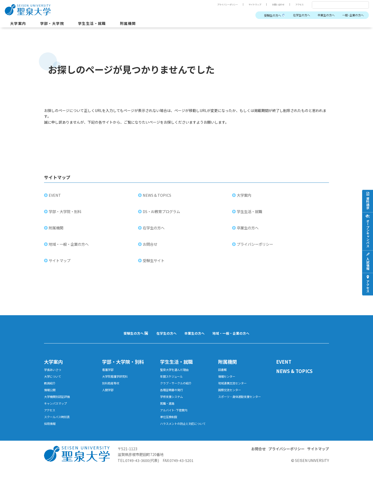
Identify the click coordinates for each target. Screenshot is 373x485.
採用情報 (51, 434)
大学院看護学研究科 (117, 382)
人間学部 (109, 397)
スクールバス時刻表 (59, 427)
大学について (54, 382)
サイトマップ (248, 4)
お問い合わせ (274, 4)
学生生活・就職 (100, 24)
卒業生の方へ (321, 15)
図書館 (223, 374)
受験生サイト (154, 264)
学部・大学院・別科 (65, 215)
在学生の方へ (293, 15)
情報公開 (51, 397)
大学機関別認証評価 (59, 404)
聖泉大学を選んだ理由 (177, 374)
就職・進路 (168, 412)
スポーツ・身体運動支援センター (243, 404)
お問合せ (150, 247)
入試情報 (367, 263)
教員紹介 (51, 389)
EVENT (55, 198)
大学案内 (19, 24)
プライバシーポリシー (216, 4)
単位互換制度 (170, 427)
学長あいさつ (54, 374)
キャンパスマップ (57, 412)
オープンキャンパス (367, 233)
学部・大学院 (56, 24)
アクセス (298, 4)
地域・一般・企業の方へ (69, 247)
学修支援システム (173, 404)
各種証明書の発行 (173, 397)
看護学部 (109, 374)
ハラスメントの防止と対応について (185, 437)
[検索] (334, 5)
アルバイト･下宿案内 (176, 419)
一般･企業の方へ (351, 15)
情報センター (228, 382)
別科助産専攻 (112, 389)
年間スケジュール (173, 382)
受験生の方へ (260, 15)
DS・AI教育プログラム (162, 215)
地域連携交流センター (235, 389)
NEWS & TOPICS (157, 198)
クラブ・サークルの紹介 (178, 389)
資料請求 (367, 202)
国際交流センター (231, 397)
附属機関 (139, 24)
